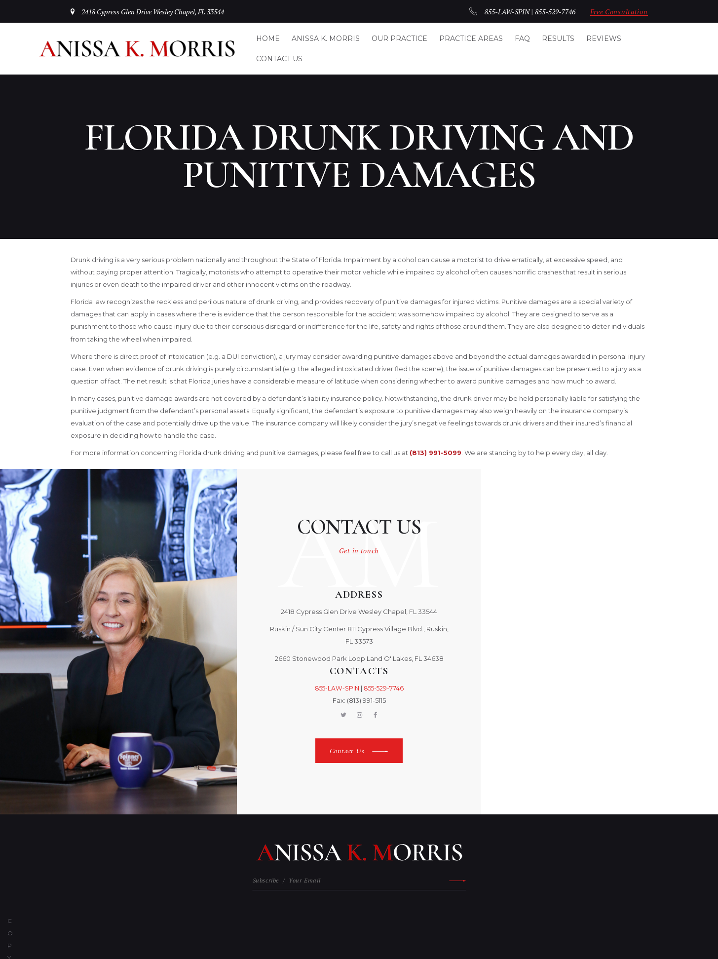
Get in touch (359, 549)
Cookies (475, 922)
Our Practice (399, 38)
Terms (446, 922)
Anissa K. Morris (326, 38)
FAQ (522, 38)
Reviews (603, 38)
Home (268, 38)
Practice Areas (471, 38)
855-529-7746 (548, 11)
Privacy (418, 922)
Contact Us (279, 58)
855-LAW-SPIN (496, 11)
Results (558, 38)
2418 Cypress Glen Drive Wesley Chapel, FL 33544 (160, 11)
